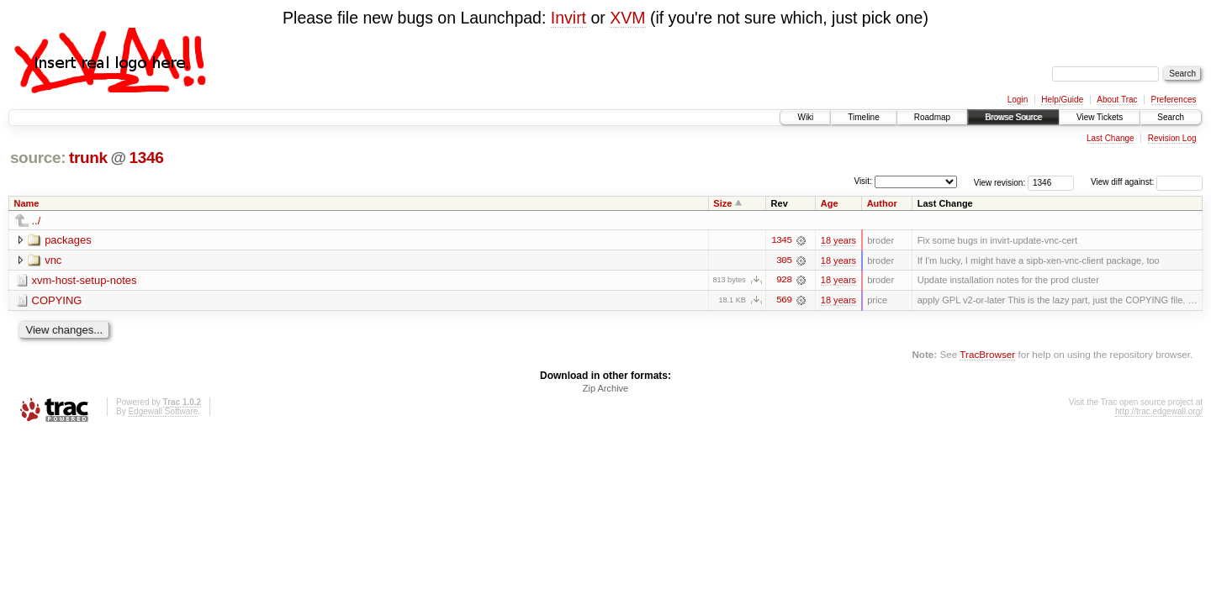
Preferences (1174, 99)
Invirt (568, 17)
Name (27, 203)
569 (783, 301)
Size (722, 203)
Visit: (863, 181)
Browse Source (1013, 117)
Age (829, 203)
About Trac (1117, 99)
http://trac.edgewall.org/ (1159, 412)
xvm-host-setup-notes (84, 280)
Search (1170, 117)
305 (783, 260)
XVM (627, 17)
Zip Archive (605, 389)
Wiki (805, 117)
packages (68, 240)
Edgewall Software (163, 412)
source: (38, 157)
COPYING (57, 300)
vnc (53, 260)
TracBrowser (987, 355)
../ (36, 220)
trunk (88, 157)
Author (882, 203)
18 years (838, 240)
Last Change (1110, 138)
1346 (146, 157)
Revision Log (1172, 138)
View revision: (1000, 182)
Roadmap (932, 117)
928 (783, 280)
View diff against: (1147, 182)
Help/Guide (1062, 99)
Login (1017, 99)
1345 (781, 240)
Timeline (863, 117)
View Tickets (1099, 117)
